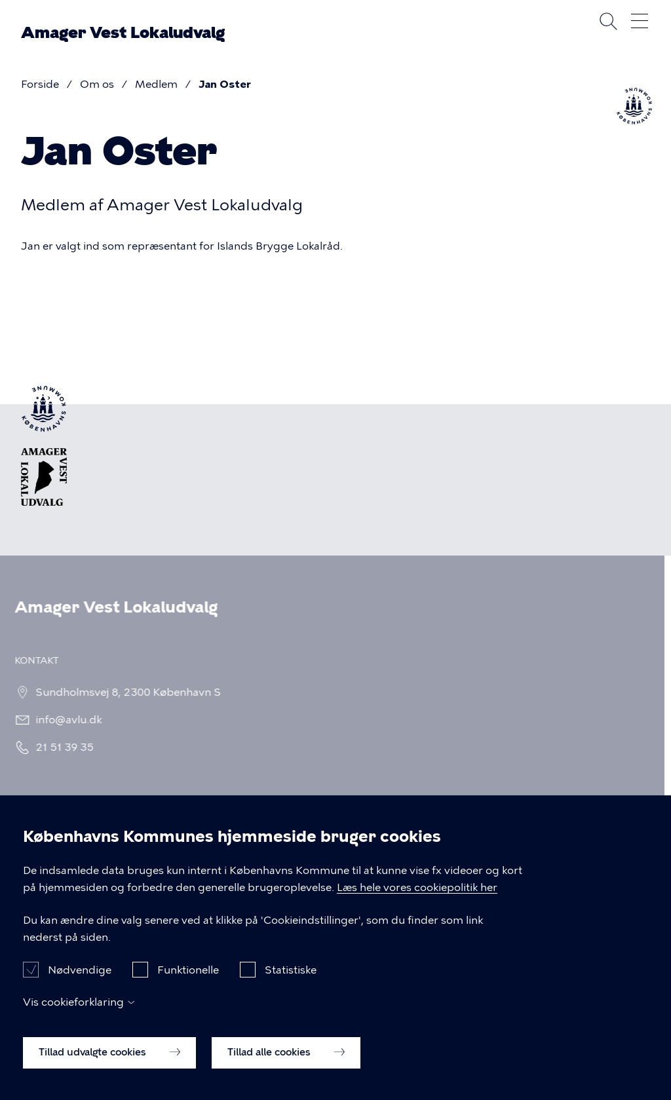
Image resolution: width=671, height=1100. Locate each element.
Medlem (156, 84)
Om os (97, 84)
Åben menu (639, 21)
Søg (608, 21)
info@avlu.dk (66, 719)
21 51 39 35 (62, 747)
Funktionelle (188, 982)
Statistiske (290, 982)
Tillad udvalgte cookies (109, 1065)
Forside (40, 84)
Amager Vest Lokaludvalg (123, 33)
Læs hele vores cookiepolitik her (417, 900)
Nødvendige (79, 982)
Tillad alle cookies (286, 1065)
